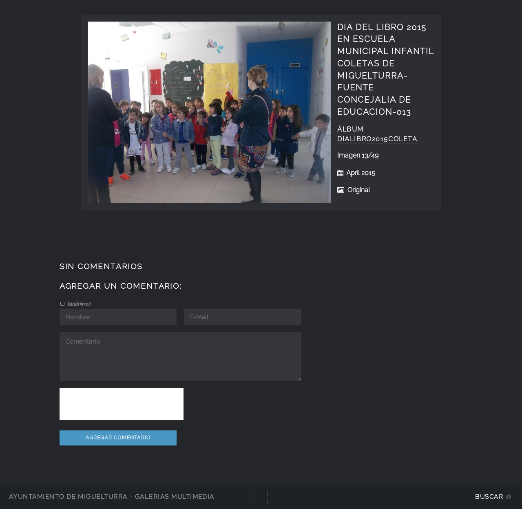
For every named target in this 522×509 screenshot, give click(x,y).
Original (358, 190)
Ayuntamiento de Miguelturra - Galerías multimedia (112, 496)
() (78, 304)
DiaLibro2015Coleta (377, 139)
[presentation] (122, 404)
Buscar (489, 496)
